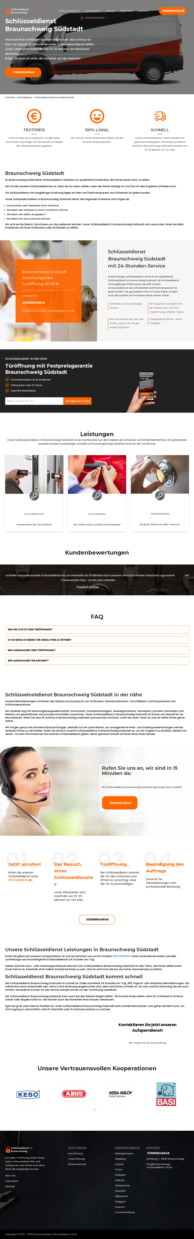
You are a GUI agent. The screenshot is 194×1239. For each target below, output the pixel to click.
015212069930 (17, 880)
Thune (118, 1169)
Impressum (11, 1181)
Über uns (126, 11)
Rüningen (120, 1174)
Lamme (119, 1164)
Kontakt (143, 11)
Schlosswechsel (34, 514)
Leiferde (119, 1180)
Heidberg (120, 1158)
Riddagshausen (124, 1153)
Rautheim (120, 1190)
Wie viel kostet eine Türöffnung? (30, 629)
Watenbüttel (122, 1185)
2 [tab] (99, 1109)
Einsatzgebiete (69, 11)
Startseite (46, 11)
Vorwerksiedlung (124, 1212)
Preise (110, 11)
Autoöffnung (97, 514)
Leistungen (92, 11)
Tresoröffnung (159, 513)
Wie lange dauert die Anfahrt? (28, 660)
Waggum (120, 1201)
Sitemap (10, 1186)
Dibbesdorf (121, 1196)
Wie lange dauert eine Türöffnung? (32, 650)
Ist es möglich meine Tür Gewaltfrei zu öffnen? (39, 640)
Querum (119, 1207)
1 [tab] (94, 1109)
